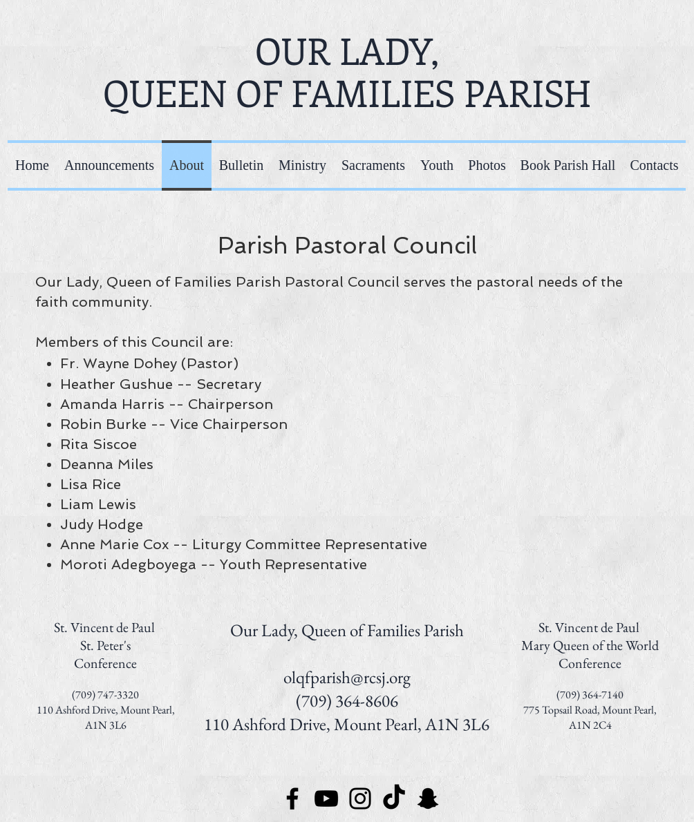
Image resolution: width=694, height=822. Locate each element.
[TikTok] (394, 798)
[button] (302, 165)
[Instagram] (360, 798)
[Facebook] (292, 798)
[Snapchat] (427, 798)
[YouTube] (326, 798)
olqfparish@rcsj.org (347, 677)
